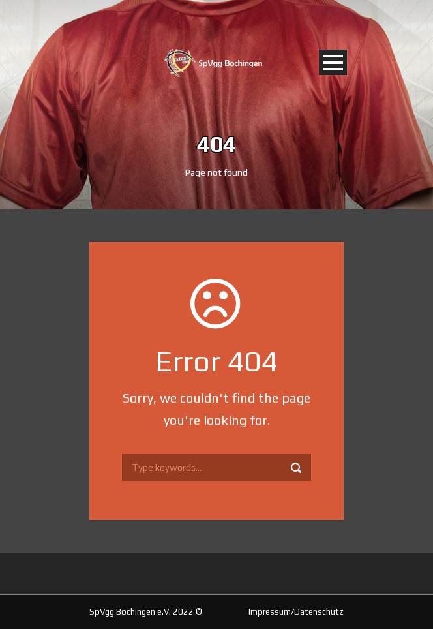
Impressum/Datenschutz (296, 612)
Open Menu (333, 62)
